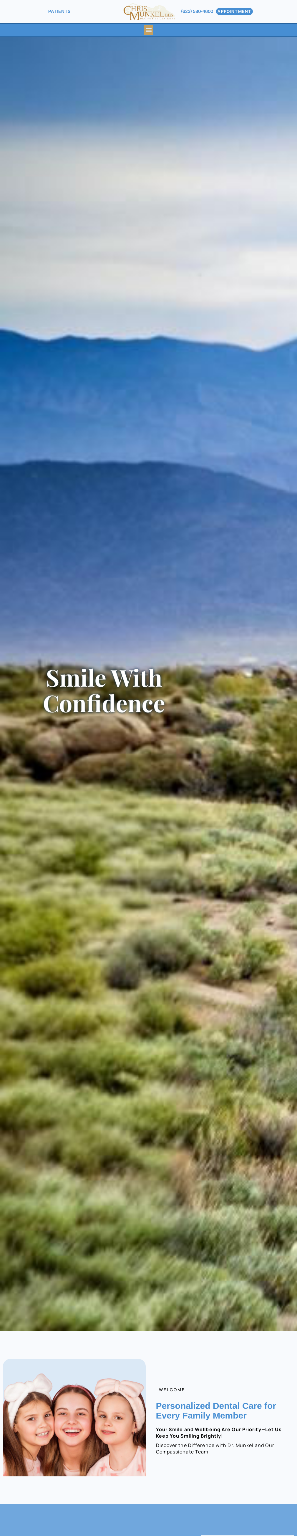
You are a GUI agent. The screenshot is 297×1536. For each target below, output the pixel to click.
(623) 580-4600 (197, 11)
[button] (148, 30)
